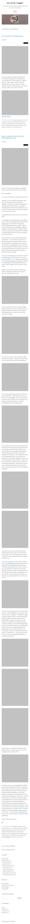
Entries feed (4, 908)
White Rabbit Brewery (7, 837)
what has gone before (7, 865)
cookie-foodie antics (7, 869)
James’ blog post (11, 261)
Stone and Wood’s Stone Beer (12, 563)
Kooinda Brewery (10, 125)
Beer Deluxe (17, 829)
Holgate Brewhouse (19, 123)
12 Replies (4, 141)
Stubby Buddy (5, 888)
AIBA (24, 190)
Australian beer (19, 828)
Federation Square (6, 833)
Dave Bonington (10, 123)
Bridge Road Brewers (11, 831)
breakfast (4, 831)
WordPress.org (5, 912)
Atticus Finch (4, 121)
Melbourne (16, 125)
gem (21, 127)
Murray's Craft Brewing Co (12, 835)
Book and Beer (5, 883)
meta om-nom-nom (6, 862)
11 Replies (4, 39)
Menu (15, 11)
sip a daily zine (5, 864)
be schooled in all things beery (12, 36)
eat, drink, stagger (15, 3)
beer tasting (22, 121)
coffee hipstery (6, 867)
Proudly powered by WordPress (8, 921)
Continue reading (6, 116)
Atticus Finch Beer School (13, 121)
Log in (3, 907)
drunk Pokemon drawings (7, 885)
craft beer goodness (17, 120)
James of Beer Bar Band (19, 810)
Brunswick (4, 123)
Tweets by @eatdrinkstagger (8, 849)
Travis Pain (8, 127)
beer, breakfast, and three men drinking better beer (13, 137)
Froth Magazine (5, 887)
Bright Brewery (20, 831)
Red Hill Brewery (22, 835)
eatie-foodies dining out (8, 872)
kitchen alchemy (5, 860)
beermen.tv (6, 223)
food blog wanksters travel (9, 874)
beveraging (4, 858)
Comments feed (5, 910)
